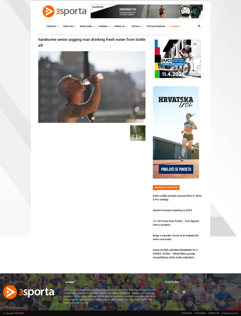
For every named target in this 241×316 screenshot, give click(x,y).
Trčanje (52, 26)
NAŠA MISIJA (200, 313)
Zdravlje (120, 26)
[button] (199, 26)
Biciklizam (87, 26)
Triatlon (69, 26)
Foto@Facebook (156, 26)
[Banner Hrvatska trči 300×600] (176, 177)
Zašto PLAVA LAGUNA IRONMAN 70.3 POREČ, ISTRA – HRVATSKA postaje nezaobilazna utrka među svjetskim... (175, 253)
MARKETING (187, 313)
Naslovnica (43, 35)
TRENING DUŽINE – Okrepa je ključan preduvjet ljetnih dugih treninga (80, 35)
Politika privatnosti (230, 313)
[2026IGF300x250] (178, 77)
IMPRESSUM (214, 313)
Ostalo (137, 26)
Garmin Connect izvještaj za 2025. (173, 210)
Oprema (104, 26)
